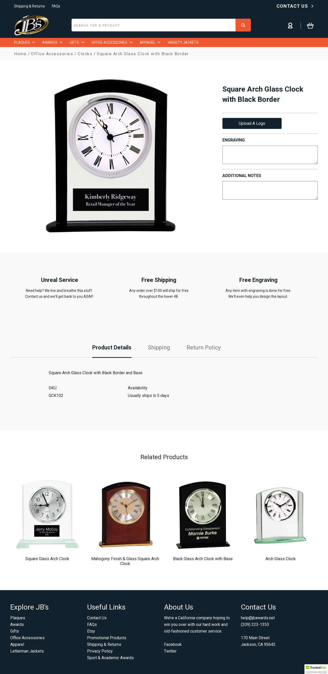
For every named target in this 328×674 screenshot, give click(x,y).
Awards (17, 624)
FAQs (56, 6)
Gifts (14, 631)
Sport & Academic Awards (110, 657)
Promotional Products (106, 637)
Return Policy (204, 347)
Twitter (170, 651)
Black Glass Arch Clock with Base (203, 558)
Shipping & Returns (29, 6)
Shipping (159, 347)
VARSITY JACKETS (183, 42)
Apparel (17, 644)
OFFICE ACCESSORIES (111, 42)
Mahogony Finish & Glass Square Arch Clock (125, 561)
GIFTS (77, 42)
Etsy (91, 631)
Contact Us (97, 617)
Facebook (173, 644)
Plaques (17, 617)
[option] (110, 156)
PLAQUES (24, 42)
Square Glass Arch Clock (47, 558)
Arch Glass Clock (280, 558)
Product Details (111, 347)
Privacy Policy (100, 651)
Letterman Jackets (27, 651)
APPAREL (150, 42)
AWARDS (52, 42)
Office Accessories (27, 637)
